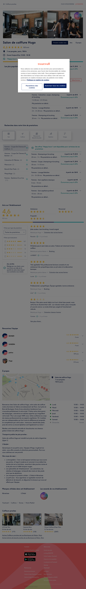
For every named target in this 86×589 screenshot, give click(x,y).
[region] (43, 75)
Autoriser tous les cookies (55, 86)
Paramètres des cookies (32, 87)
